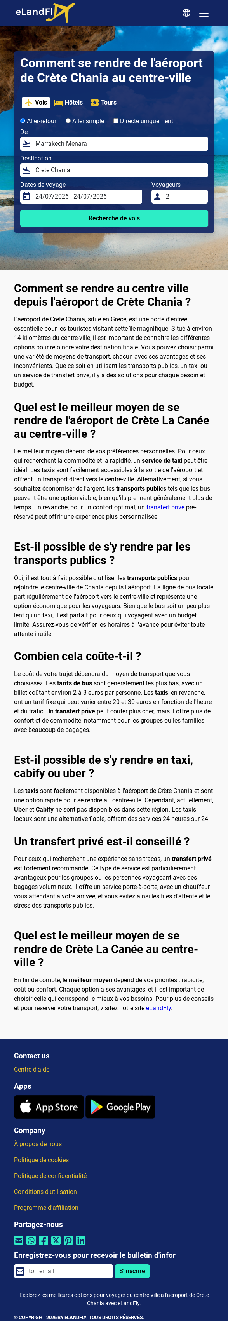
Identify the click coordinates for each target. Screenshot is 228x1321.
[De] (119, 144)
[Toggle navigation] (203, 13)
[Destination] (119, 170)
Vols (35, 102)
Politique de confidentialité (50, 1176)
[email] (68, 1271)
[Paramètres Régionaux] (187, 13)
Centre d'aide (31, 1069)
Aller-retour (38, 121)
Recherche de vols (114, 218)
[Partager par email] (18, 1245)
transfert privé (165, 507)
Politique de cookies (41, 1160)
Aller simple (85, 121)
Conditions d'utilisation (45, 1192)
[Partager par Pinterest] (68, 1245)
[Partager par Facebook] (43, 1245)
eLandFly (158, 1008)
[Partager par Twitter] (56, 1245)
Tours (103, 102)
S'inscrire (132, 1271)
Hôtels (68, 102)
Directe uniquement (143, 121)
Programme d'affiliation (46, 1207)
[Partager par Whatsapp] (31, 1245)
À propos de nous (38, 1144)
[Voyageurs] (184, 197)
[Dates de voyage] (87, 197)
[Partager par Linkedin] (80, 1245)
